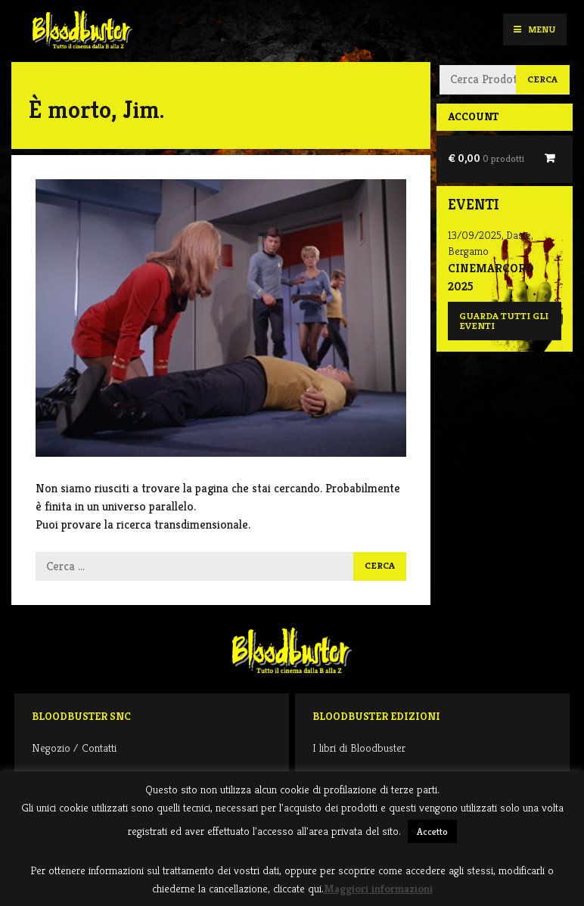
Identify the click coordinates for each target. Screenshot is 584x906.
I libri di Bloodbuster (358, 747)
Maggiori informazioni (378, 888)
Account (473, 116)
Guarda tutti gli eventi (503, 321)
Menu (534, 29)
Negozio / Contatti (74, 747)
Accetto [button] (432, 831)
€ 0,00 (486, 158)
